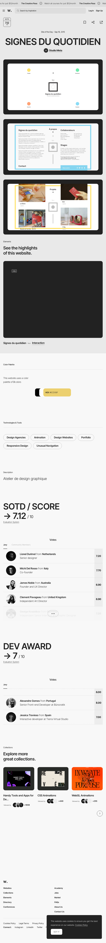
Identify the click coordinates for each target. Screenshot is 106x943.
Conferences (9, 907)
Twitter (40, 927)
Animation (39, 437)
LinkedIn (30, 927)
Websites (7, 888)
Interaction (38, 343)
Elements (7, 897)
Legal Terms (24, 923)
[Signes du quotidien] (53, 299)
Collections (8, 893)
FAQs (56, 902)
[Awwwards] (9, 11)
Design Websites (63, 437)
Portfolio (86, 437)
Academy (58, 888)
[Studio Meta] (53, 50)
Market (57, 897)
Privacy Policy (38, 923)
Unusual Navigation (47, 445)
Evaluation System (11, 522)
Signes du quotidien (53, 41)
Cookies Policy (9, 923)
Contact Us (59, 911)
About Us (58, 907)
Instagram (19, 927)
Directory (7, 902)
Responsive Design (17, 445)
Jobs (56, 893)
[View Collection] (18, 778)
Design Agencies (16, 437)
